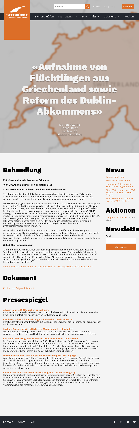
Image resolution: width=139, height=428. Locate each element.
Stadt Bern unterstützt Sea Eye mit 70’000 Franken (119, 200)
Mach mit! (89, 16)
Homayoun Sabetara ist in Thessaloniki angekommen (119, 185)
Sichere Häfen (44, 16)
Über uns (110, 16)
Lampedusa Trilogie (116, 217)
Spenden (127, 6)
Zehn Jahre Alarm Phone (118, 180)
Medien (129, 16)
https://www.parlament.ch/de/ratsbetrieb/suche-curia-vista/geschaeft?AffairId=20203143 (48, 266)
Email (108, 236)
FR (111, 6)
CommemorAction (115, 177)
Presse (96, 6)
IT (117, 6)
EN (105, 6)
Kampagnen (66, 16)
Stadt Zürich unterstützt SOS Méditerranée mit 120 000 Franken (120, 193)
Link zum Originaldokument (18, 288)
